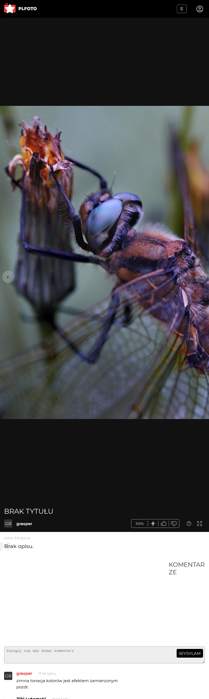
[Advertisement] (86, 601)
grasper (24, 523)
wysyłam (190, 653)
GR (8, 523)
